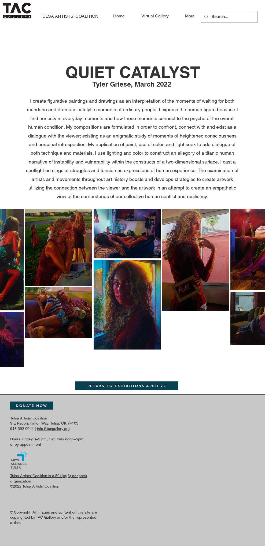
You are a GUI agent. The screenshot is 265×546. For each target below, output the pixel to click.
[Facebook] (253, 261)
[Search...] (228, 17)
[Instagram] (253, 284)
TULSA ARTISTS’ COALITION (69, 16)
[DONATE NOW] (31, 406)
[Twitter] (253, 273)
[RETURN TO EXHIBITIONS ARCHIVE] (126, 385)
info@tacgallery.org (53, 428)
